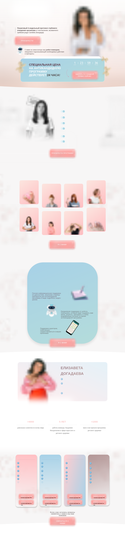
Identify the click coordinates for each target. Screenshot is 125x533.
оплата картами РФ (50, 500)
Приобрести (27, 41)
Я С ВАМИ (62, 245)
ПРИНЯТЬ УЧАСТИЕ (26, 499)
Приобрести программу (62, 153)
